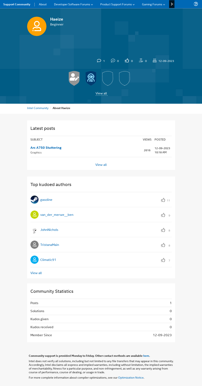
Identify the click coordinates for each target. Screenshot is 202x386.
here (146, 355)
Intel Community (37, 108)
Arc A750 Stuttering (45, 147)
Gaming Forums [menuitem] (152, 4)
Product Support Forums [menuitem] (116, 4)
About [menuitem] (43, 4)
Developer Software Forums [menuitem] (72, 4)
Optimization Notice (131, 377)
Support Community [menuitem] (16, 4)
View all (101, 93)
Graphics (36, 152)
